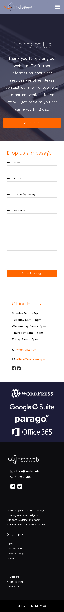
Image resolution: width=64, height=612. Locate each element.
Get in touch (32, 123)
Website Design (15, 553)
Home (10, 543)
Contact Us (13, 586)
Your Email (14, 178)
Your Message (16, 210)
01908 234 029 (25, 350)
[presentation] (33, 261)
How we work (14, 548)
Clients (11, 558)
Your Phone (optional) (21, 194)
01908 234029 (21, 477)
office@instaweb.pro (31, 359)
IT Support (13, 576)
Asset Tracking (15, 581)
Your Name (14, 162)
